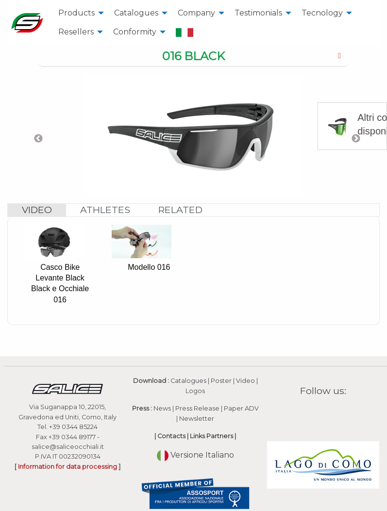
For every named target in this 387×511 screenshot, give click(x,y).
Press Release (197, 408)
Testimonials (258, 12)
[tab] (193, 56)
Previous (38, 139)
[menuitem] (78, 13)
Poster (221, 380)
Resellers (76, 31)
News (162, 408)
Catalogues (136, 12)
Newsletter (196, 418)
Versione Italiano (195, 455)
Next (356, 139)
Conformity (134, 31)
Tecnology (322, 12)
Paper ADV (241, 408)
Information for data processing (67, 466)
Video (245, 380)
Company (196, 12)
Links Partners (211, 436)
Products (76, 12)
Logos (195, 391)
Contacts (171, 436)
